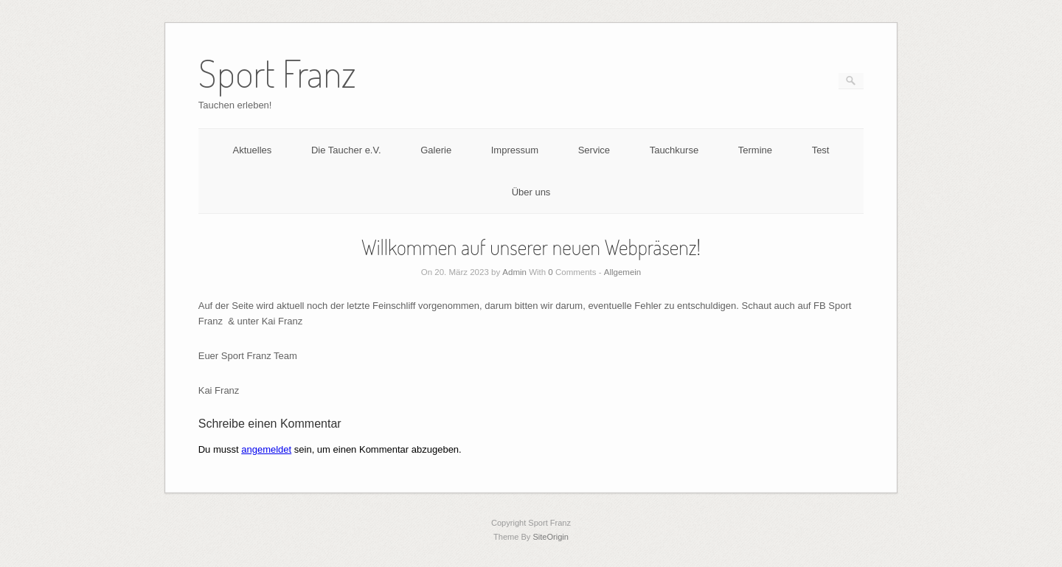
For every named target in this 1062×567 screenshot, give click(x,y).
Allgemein (623, 272)
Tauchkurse (674, 150)
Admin (514, 272)
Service (594, 150)
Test (821, 150)
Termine (755, 150)
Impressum (514, 150)
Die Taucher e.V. (346, 150)
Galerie (435, 150)
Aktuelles (252, 150)
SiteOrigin (550, 536)
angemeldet (266, 449)
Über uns (531, 192)
